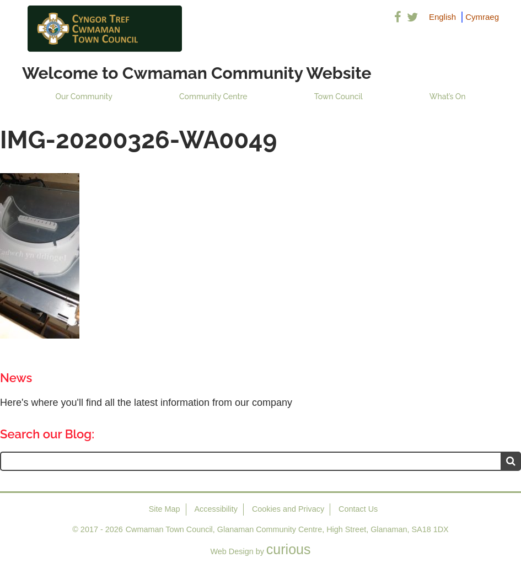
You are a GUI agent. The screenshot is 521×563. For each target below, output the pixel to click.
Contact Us (358, 509)
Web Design (232, 551)
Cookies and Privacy (288, 509)
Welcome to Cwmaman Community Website (197, 73)
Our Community (84, 96)
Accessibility (216, 509)
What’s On (447, 96)
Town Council (338, 96)
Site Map (164, 509)
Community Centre (213, 96)
